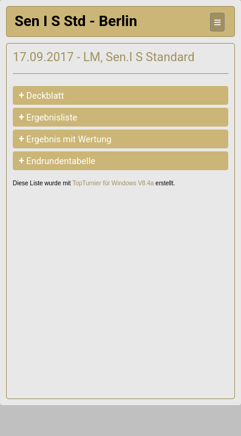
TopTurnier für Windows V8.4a (113, 183)
